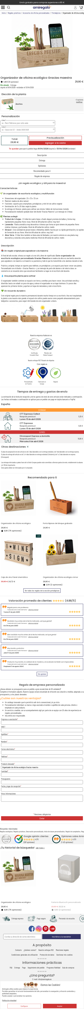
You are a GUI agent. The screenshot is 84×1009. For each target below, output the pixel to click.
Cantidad (4, 771)
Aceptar (59, 1006)
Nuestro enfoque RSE (34, 360)
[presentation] (42, 807)
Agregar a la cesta (55, 143)
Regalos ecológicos (6, 831)
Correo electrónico (7, 749)
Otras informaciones (8, 793)
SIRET (3, 726)
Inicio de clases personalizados (54, 831)
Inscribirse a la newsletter (61, 936)
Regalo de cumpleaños (73, 831)
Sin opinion (42, 674)
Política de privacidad (9, 1000)
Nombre (4, 741)
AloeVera (19, 104)
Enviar (42, 818)
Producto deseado (7, 763)
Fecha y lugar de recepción (10, 786)
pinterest (45, 929)
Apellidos (4, 734)
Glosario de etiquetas (48, 360)
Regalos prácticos (19, 831)
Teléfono (4, 756)
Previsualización (55, 137)
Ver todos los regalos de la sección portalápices (42, 590)
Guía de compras (68, 967)
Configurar (24, 1006)
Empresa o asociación (9, 719)
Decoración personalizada (34, 831)
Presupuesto (5, 778)
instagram (39, 929)
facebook (32, 929)
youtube (52, 929)
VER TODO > (40, 848)
